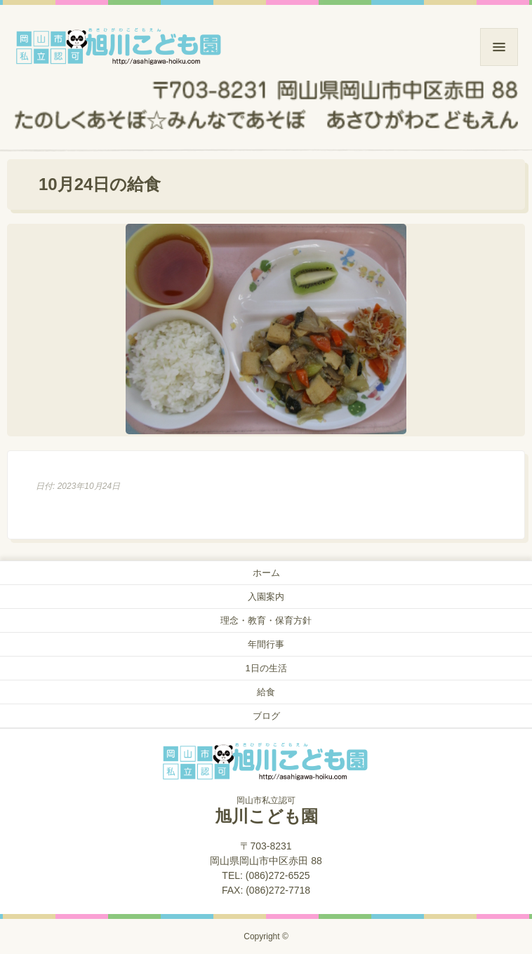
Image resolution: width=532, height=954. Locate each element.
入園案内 (266, 596)
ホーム (266, 572)
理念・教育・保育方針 (266, 620)
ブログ (266, 716)
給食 (266, 692)
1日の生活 (265, 668)
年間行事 (266, 644)
